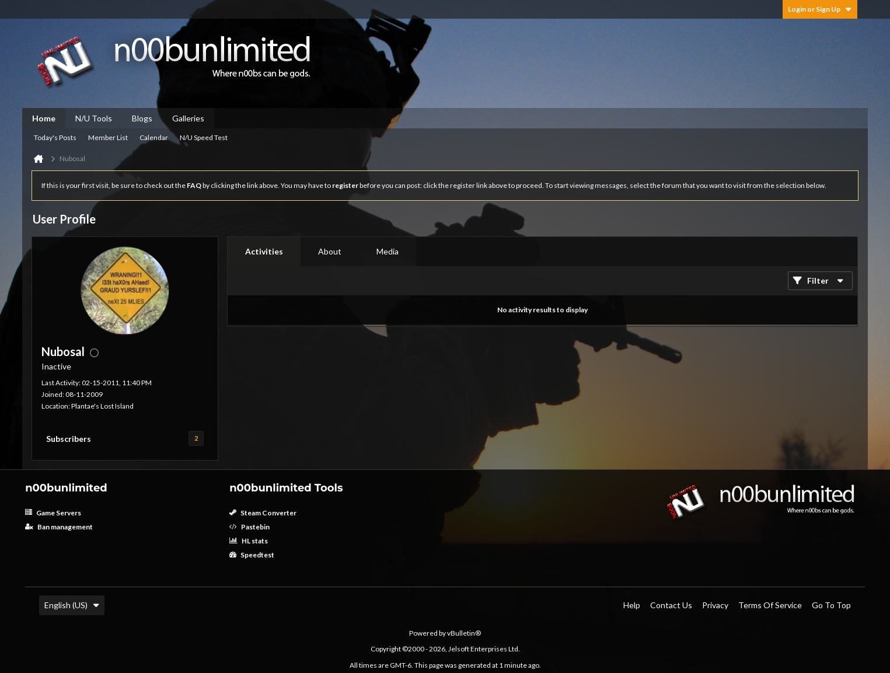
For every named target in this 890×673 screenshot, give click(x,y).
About (329, 251)
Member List (108, 137)
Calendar (153, 137)
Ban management (59, 526)
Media (387, 251)
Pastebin (249, 526)
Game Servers (53, 512)
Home (43, 118)
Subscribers (68, 439)
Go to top (831, 605)
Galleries (188, 118)
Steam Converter (262, 512)
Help (631, 605)
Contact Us (671, 605)
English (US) (71, 605)
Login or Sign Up (820, 9)
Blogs (142, 118)
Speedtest (251, 554)
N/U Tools (93, 118)
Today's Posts (55, 137)
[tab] (264, 251)
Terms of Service (770, 605)
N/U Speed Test (204, 137)
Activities (264, 251)
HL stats (248, 540)
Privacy (715, 605)
